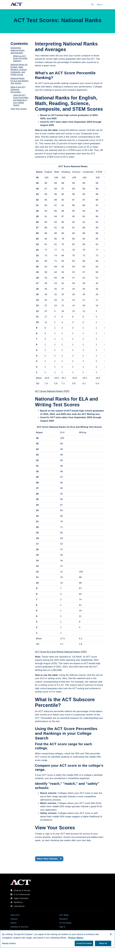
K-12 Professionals (22, 894)
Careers (14, 919)
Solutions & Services (19, 927)
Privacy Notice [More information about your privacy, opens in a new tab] (75, 937)
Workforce (18, 902)
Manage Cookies (9, 943)
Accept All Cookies (84, 943)
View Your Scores (19, 109)
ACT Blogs (64, 915)
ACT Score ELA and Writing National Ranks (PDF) (61, 652)
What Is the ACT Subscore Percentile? (18, 89)
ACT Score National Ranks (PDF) (52, 391)
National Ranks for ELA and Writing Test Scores (19, 80)
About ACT (15, 915)
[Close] (111, 934)
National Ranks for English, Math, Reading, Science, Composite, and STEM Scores (19, 69)
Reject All (103, 943)
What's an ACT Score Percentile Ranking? (20, 58)
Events (13, 923)
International (19, 906)
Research (63, 919)
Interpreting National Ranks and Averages (18, 50)
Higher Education (21, 898)
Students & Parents (22, 890)
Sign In (62, 927)
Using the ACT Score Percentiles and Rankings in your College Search (20, 100)
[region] (57, 939)
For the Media (65, 923)
